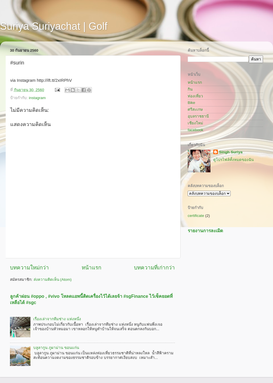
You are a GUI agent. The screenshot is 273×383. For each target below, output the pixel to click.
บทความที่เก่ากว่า (154, 268)
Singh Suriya (231, 152)
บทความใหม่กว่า (29, 268)
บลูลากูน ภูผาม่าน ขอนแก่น (56, 348)
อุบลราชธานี (198, 116)
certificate (196, 216)
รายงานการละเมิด (205, 230)
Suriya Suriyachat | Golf (53, 26)
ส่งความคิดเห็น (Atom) (53, 279)
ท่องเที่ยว (195, 96)
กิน (190, 89)
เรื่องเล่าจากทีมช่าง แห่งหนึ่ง (57, 319)
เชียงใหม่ (195, 123)
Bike (191, 103)
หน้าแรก (91, 268)
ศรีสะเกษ (195, 109)
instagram (37, 98)
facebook (195, 130)
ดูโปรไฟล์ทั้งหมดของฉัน (233, 160)
